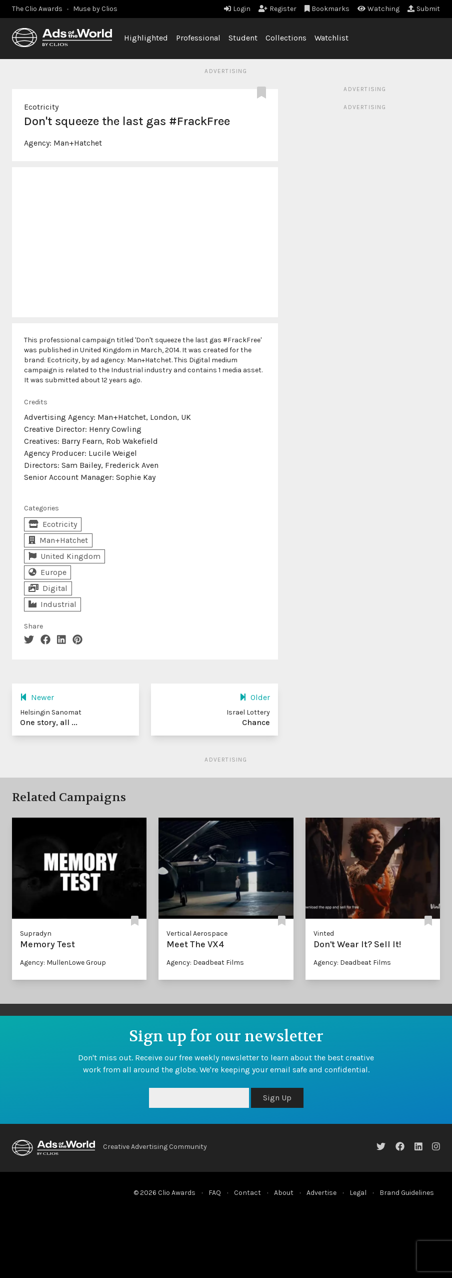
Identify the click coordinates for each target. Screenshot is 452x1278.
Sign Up (277, 1097)
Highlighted (146, 38)
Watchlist (331, 38)
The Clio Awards (37, 9)
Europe (47, 572)
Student (243, 38)
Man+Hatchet (78, 143)
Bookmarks (327, 9)
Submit (424, 9)
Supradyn (36, 933)
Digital (48, 588)
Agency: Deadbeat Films (205, 962)
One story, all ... (49, 722)
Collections (286, 38)
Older (255, 697)
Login (237, 9)
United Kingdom (64, 556)
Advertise (321, 1192)
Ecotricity (41, 107)
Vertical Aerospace (197, 933)
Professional (198, 38)
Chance (256, 722)
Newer (37, 697)
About (284, 1192)
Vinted (324, 933)
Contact (247, 1192)
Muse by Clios (95, 9)
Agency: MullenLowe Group (63, 962)
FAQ (214, 1192)
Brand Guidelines (407, 1192)
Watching (379, 9)
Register (277, 9)
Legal (358, 1192)
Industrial (52, 604)
